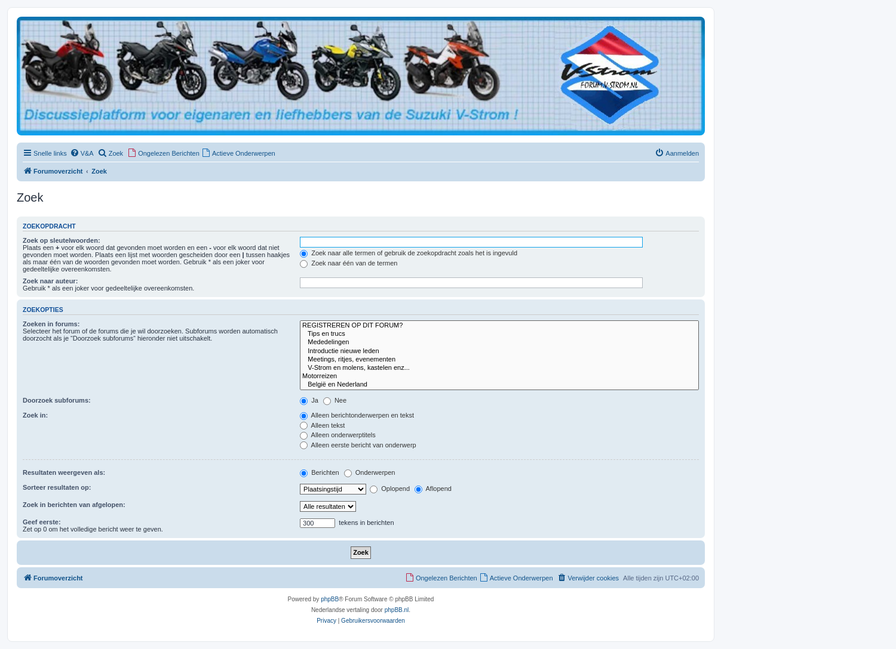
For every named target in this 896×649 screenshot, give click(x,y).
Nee (334, 400)
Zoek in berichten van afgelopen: (74, 504)
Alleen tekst (322, 425)
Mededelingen (499, 342)
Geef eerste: (42, 522)
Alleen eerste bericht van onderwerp (358, 445)
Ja (309, 400)
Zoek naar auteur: (50, 281)
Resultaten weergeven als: (64, 472)
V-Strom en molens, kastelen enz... (499, 368)
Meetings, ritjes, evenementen (499, 360)
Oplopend (390, 488)
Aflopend (433, 488)
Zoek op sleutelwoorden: (61, 240)
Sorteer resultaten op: (57, 487)
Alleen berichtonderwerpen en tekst (357, 415)
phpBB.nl (397, 610)
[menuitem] (82, 153)
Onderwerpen (369, 472)
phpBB (330, 599)
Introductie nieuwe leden (499, 351)
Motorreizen (499, 376)
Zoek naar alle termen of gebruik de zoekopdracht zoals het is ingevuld (408, 252)
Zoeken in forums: (51, 323)
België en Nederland (499, 385)
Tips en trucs (499, 334)
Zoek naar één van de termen (348, 263)
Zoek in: (35, 415)
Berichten (319, 472)
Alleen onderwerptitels (338, 434)
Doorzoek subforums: (57, 400)
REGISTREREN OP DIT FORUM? (499, 326)
